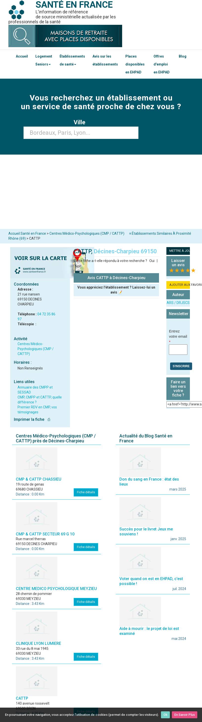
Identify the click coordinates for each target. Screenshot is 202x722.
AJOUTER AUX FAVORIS (179, 285)
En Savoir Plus (184, 715)
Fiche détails (86, 492)
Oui (152, 261)
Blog (182, 56)
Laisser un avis (178, 262)
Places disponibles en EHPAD (135, 64)
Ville (81, 122)
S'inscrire (181, 366)
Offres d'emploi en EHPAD (162, 64)
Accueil (22, 56)
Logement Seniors (43, 60)
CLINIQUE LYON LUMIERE (38, 643)
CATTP (22, 698)
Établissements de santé (72, 60)
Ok (165, 715)
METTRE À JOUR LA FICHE (179, 251)
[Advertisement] (101, 192)
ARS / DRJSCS (178, 303)
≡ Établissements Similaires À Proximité (160, 233)
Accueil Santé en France (27, 233)
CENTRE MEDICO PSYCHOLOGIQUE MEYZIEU (56, 588)
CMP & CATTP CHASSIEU (38, 479)
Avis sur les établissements (105, 60)
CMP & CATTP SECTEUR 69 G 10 (45, 534)
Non (78, 266)
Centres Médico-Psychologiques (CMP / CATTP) (36, 349)
